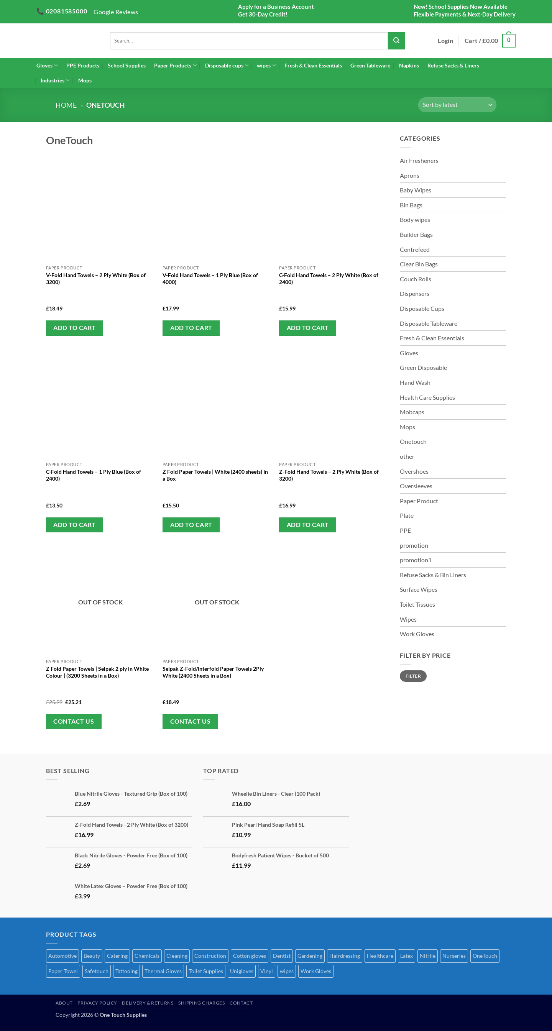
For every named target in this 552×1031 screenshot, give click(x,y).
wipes (266, 65)
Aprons (409, 175)
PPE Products (82, 65)
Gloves (47, 65)
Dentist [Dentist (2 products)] (282, 955)
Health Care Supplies (427, 397)
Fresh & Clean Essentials (313, 65)
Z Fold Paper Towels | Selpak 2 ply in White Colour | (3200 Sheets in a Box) (97, 672)
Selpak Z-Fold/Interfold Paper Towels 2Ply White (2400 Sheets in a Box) (213, 672)
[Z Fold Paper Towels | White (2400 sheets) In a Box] (217, 403)
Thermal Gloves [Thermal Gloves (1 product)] (163, 971)
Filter (413, 676)
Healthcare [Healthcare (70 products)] (380, 955)
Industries (55, 80)
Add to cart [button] (74, 327)
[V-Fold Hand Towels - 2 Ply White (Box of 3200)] (100, 206)
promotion (414, 545)
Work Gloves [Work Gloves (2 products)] (316, 971)
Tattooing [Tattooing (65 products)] (126, 971)
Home (66, 105)
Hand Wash (415, 382)
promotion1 (416, 559)
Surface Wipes (418, 589)
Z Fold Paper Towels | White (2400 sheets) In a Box (215, 475)
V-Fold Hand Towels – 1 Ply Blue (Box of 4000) (210, 278)
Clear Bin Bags (419, 264)
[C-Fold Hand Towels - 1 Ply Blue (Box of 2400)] (100, 403)
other (407, 456)
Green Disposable (423, 367)
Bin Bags (411, 204)
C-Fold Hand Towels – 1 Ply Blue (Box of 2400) (93, 475)
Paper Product (419, 500)
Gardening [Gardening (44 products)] (309, 955)
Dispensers (414, 293)
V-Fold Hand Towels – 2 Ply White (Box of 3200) (96, 278)
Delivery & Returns (147, 1003)
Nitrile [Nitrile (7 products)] (427, 955)
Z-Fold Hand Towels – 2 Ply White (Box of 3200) (329, 475)
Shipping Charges (201, 1003)
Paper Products (175, 65)
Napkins (409, 65)
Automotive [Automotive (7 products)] (62, 955)
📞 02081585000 (61, 11)
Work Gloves (417, 633)
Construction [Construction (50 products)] (210, 955)
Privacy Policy (97, 1003)
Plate (407, 515)
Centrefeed (415, 249)
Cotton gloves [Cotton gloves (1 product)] (249, 955)
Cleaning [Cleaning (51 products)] (176, 955)
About (64, 1003)
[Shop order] (457, 104)
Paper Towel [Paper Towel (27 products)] (63, 971)
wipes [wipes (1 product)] (287, 971)
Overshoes (414, 471)
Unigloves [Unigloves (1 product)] (241, 971)
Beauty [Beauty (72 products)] (92, 955)
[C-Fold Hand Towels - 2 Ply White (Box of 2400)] (333, 206)
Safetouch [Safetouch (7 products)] (96, 971)
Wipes (408, 619)
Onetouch (413, 441)
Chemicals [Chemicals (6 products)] (147, 955)
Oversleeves (416, 485)
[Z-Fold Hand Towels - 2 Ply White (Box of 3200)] (333, 403)
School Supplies (127, 65)
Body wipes (415, 219)
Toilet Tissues (417, 604)
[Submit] (396, 40)
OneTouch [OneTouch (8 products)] (485, 955)
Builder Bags (416, 234)
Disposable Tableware (428, 323)
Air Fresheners (419, 160)
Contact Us (73, 721)
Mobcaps (412, 411)
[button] (445, 41)
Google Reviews (116, 11)
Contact (241, 1003)
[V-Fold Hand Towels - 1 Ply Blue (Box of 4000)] (217, 206)
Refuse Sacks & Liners (453, 65)
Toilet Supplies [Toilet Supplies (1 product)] (206, 971)
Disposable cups (226, 65)
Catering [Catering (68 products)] (117, 955)
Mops (85, 80)
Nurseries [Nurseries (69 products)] (454, 955)
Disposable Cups (422, 308)
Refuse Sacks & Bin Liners (433, 574)
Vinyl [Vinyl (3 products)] (266, 971)
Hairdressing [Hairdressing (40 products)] (344, 955)
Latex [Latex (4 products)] (406, 955)
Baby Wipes (415, 190)
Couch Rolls (415, 278)
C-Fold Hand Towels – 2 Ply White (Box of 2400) (328, 278)
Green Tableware (370, 65)
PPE (405, 530)
